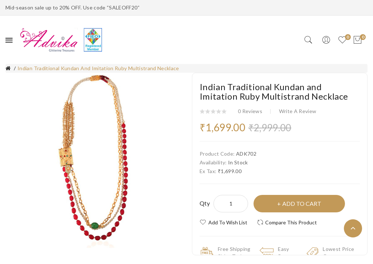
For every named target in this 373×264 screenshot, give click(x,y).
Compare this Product (291, 222)
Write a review (298, 111)
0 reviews (250, 111)
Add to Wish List (227, 222)
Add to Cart (301, 203)
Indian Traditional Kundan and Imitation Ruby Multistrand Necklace (98, 68)
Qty (205, 203)
